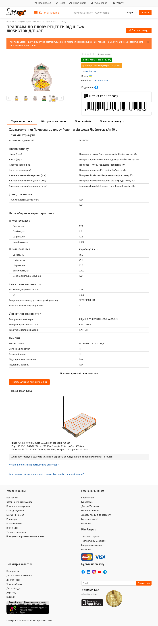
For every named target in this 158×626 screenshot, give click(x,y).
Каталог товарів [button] (46, 13)
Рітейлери (11, 519)
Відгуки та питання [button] (53, 121)
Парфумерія (12, 571)
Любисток (90, 71)
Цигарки (10, 597)
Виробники (12, 528)
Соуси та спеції (51, 22)
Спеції (64, 22)
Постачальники (14, 523)
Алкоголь (11, 593)
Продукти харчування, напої (29, 22)
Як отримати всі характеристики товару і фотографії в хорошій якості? (46, 474)
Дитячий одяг (13, 588)
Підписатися (144, 583)
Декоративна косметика (19, 575)
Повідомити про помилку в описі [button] (29, 382)
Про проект (12, 497)
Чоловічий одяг (14, 584)
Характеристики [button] (21, 121)
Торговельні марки (16, 532)
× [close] (148, 42)
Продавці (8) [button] (83, 121)
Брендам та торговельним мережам (25, 536)
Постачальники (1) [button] (112, 121)
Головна (10, 22)
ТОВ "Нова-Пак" (100, 80)
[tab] (47, 12)
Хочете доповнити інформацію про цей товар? (34, 464)
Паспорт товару (138, 30)
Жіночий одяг (13, 580)
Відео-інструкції (89, 519)
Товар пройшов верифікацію (97, 60)
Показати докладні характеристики (79, 373)
